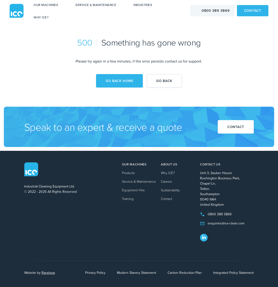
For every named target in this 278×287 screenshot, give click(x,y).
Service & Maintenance (95, 5)
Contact (252, 10)
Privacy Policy (95, 272)
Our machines (46, 5)
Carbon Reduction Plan (185, 272)
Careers (166, 181)
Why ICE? (41, 17)
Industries (142, 5)
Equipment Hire (133, 190)
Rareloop (48, 272)
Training (127, 198)
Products (128, 172)
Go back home (119, 80)
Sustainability (170, 190)
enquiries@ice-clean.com (226, 223)
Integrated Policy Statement (233, 272)
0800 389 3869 (216, 10)
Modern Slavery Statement (136, 272)
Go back (164, 80)
